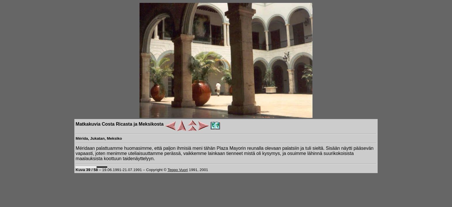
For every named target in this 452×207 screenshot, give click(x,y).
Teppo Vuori (177, 170)
